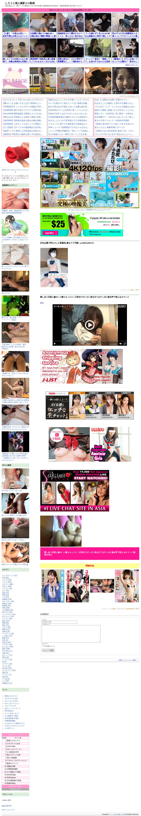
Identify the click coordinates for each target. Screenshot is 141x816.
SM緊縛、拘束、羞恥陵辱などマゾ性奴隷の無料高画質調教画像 (15, 211)
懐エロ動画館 (12, 758)
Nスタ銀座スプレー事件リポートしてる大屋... (68, 134)
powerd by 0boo (15, 789)
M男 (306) (6, 608)
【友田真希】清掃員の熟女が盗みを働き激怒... (22, 120)
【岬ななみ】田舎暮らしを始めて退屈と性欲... (22, 117)
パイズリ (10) (7, 664)
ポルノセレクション (12, 703)
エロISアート (9, 728)
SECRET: (45, 647)
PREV (134, 663)
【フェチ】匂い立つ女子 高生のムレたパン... (114, 134)
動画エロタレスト (132, 65)
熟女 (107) (6, 621)
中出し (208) (6, 586)
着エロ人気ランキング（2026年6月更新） (113, 120)
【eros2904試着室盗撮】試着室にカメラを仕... (22, 113)
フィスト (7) (6, 675)
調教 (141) (6, 629)
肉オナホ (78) (7, 612)
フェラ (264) (6, 582)
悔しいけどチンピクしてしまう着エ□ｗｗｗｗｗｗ (15, 266)
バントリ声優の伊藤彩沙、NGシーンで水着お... (69, 131)
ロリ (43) (5, 591)
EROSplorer (9, 711)
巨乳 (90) (5, 578)
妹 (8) (4, 662)
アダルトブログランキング (15, 726)
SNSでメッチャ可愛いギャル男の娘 (15, 553)
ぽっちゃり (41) (8, 616)
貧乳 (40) (5, 657)
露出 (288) (6, 649)
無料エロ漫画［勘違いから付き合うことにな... (115, 110)
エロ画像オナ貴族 (11, 716)
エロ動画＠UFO (13, 752)
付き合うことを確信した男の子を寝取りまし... (115, 103)
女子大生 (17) (7, 651)
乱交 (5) (5, 640)
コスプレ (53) (7, 644)
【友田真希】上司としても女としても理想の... (22, 124)
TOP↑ (137, 290)
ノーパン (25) (7, 659)
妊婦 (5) (5, 677)
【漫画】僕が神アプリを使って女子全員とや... (115, 124)
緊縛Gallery (11, 783)
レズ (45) (5, 681)
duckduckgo (11, 775)
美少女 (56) (6, 642)
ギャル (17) (6, 666)
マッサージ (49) (8, 634)
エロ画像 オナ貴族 (14, 772)
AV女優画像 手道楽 (12, 718)
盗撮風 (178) (6, 599)
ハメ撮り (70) (7, 636)
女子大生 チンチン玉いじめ (15, 480)
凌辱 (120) (6, 632)
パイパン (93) (7, 619)
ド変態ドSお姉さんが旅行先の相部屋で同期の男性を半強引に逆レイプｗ (15, 400)
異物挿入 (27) (7, 683)
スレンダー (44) (8, 601)
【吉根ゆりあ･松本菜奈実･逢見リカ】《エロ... (115, 131)
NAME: (44, 620)
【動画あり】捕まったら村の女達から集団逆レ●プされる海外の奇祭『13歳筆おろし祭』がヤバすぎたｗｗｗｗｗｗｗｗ (15, 456)
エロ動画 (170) (7, 610)
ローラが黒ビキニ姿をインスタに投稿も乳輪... (68, 103)
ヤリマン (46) (7, 588)
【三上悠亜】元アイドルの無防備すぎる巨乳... (22, 127)
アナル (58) (6, 627)
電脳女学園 (11, 766)
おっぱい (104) (7, 647)
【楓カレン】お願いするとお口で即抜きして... (22, 103)
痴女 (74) (5, 625)
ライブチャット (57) (9, 576)
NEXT (121, 663)
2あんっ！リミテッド (13, 708)
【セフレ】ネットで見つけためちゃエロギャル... (23, 100)
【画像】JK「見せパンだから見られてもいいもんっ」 (15, 373)
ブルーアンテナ (10, 706)
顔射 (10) (5, 595)
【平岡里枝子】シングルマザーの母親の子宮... (22, 107)
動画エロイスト (13, 763)
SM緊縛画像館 (10, 721)
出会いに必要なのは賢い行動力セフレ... (112, 100)
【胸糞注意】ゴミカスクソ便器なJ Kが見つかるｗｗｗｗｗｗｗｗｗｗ (15, 427)
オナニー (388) (7, 584)
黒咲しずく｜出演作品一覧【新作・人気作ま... (115, 113)
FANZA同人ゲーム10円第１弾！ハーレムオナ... (68, 110)
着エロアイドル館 (13, 755)
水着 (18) (5, 653)
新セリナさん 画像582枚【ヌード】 (110, 127)
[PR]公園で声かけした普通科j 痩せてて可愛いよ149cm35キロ (67, 243)
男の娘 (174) (6, 668)
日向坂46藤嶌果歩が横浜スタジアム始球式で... (68, 117)
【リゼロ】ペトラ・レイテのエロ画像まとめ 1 (115, 107)
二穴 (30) (5, 597)
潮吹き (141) (6, 604)
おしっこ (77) (7, 655)
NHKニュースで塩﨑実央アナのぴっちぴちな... (68, 127)
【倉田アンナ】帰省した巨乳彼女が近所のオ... (22, 131)
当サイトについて (8, 810)
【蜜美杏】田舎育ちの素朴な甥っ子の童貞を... (22, 134)
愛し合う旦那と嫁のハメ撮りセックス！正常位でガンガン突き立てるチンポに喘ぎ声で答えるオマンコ (84, 297)
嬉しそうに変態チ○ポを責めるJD (15, 504)
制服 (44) (5, 638)
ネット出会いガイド (12, 713)
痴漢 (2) (5, 672)
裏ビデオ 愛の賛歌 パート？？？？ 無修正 (15, 318)
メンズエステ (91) (9, 614)
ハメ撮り (131, 290)
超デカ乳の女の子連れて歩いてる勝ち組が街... (68, 107)
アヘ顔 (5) (6, 679)
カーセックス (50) (9, 670)
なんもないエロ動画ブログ (15, 723)
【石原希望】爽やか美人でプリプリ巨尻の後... (22, 110)
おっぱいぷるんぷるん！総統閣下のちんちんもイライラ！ (89, 174)
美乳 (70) (5, 593)
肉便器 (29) (6, 606)
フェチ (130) (6, 580)
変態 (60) (5, 623)
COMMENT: (46, 624)
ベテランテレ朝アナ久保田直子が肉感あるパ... (68, 124)
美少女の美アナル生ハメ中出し (15, 529)
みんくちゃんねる (11, 701)
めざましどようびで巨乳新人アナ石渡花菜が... (68, 120)
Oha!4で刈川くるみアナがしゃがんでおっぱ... (68, 113)
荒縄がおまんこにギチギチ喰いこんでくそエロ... (69, 100)
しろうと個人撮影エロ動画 (20, 3)
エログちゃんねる (11, 698)
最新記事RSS (7, 806)
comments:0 (130, 609)
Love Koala (11, 746)
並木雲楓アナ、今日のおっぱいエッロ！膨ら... (115, 117)
